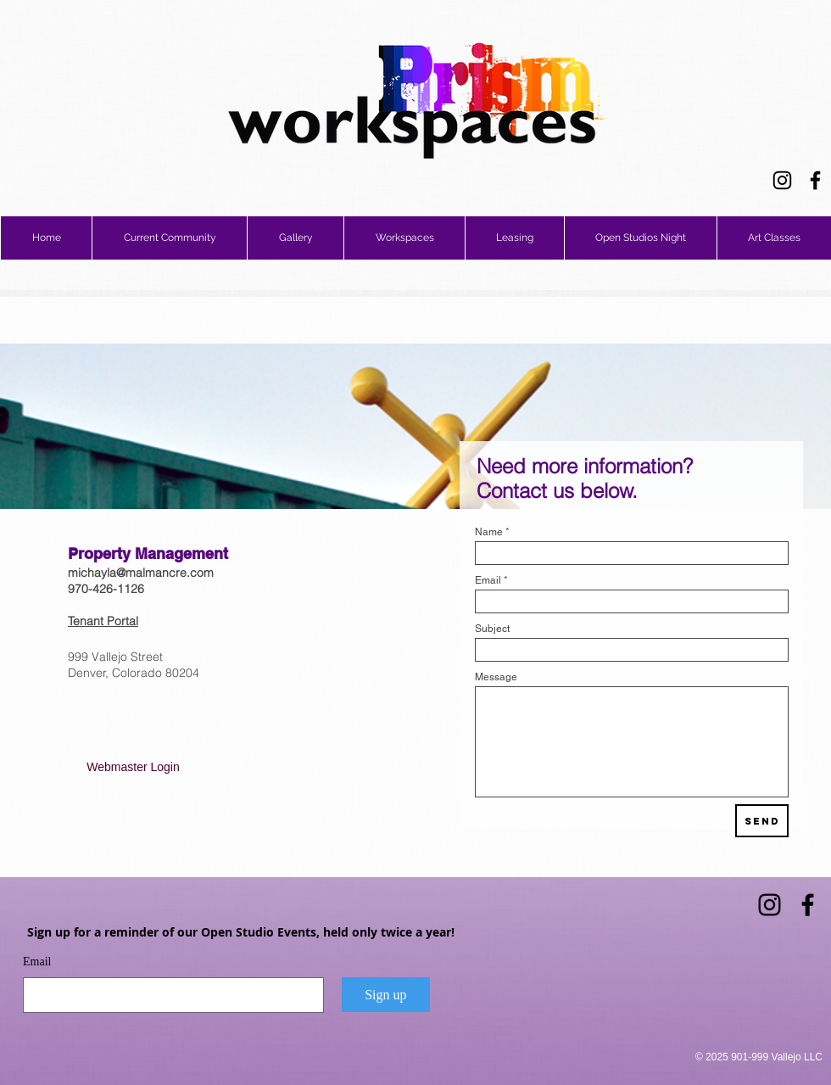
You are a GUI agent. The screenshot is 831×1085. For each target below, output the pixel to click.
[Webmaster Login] (133, 768)
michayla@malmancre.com (141, 572)
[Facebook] (815, 180)
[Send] (762, 820)
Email (488, 580)
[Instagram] (782, 180)
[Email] (168, 995)
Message (496, 677)
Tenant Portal (103, 621)
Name (489, 532)
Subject (492, 629)
